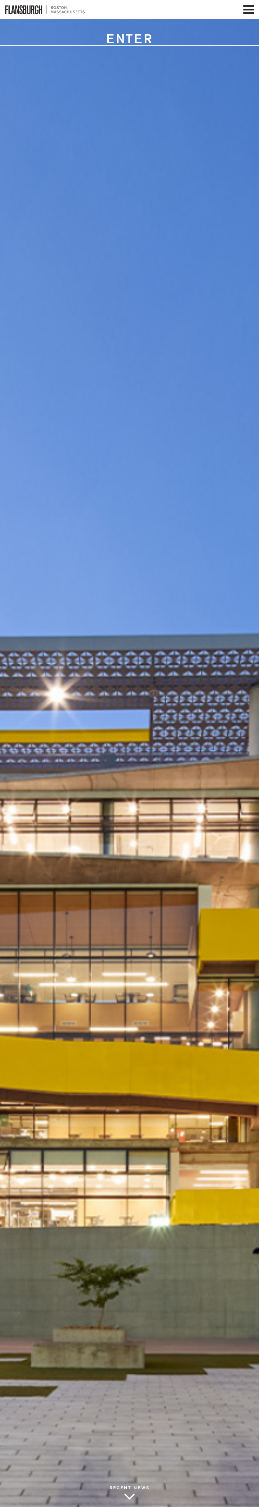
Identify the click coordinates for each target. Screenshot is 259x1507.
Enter (129, 39)
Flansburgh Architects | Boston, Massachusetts (45, 9)
